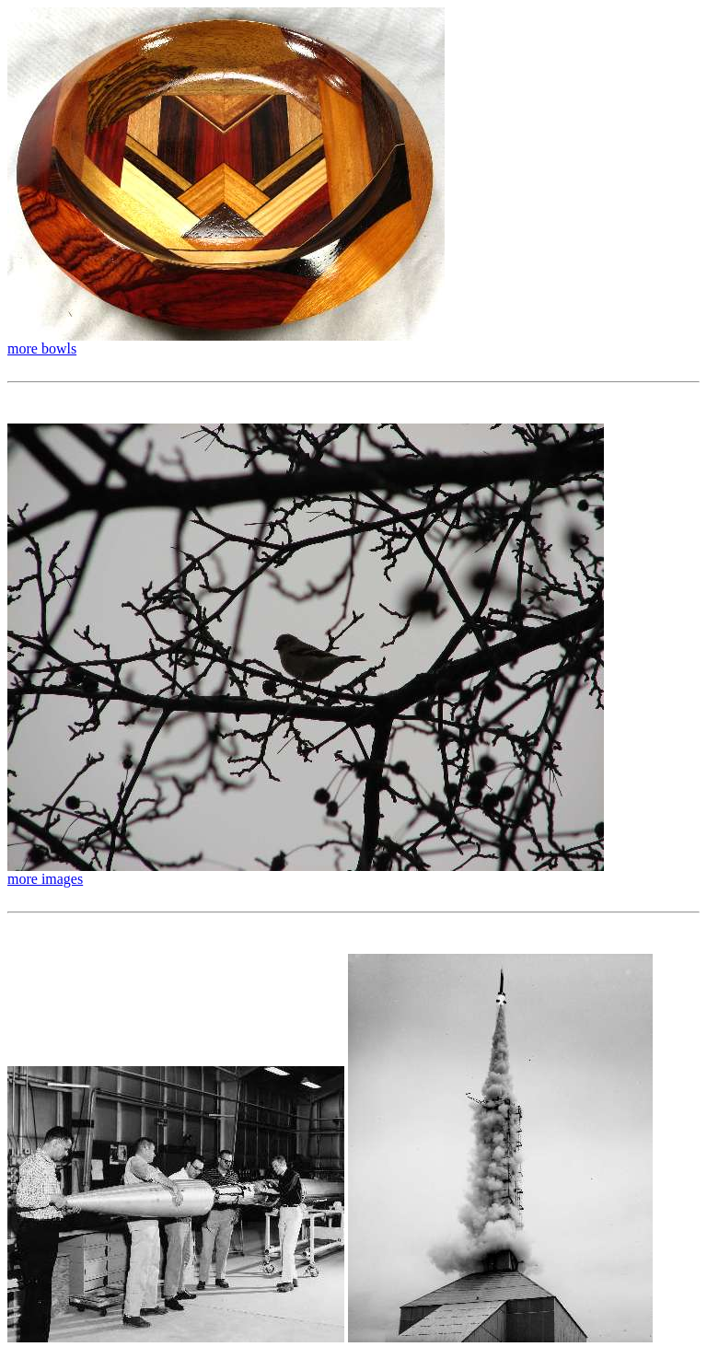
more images (45, 879)
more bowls (41, 348)
